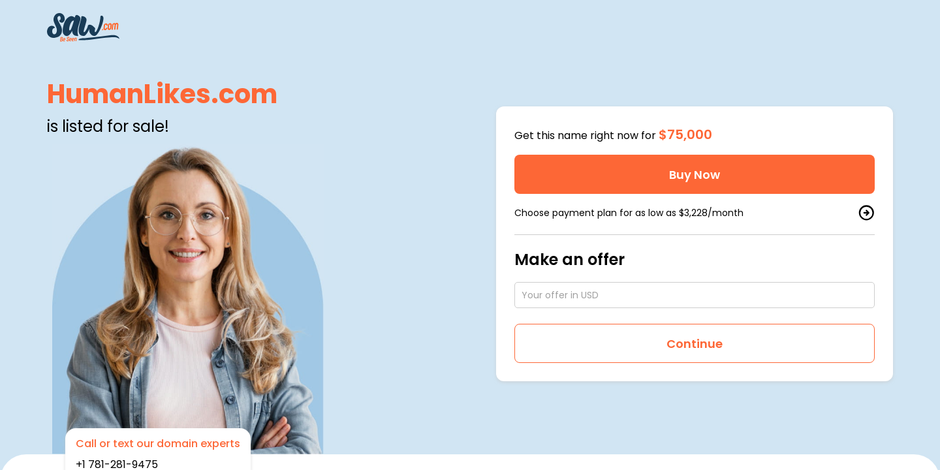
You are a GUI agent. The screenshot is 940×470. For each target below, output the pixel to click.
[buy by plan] (866, 212)
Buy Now (694, 174)
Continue (694, 344)
